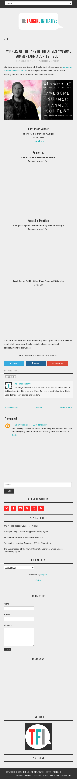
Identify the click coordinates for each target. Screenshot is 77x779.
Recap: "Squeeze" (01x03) (21, 526)
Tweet (14, 363)
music (16, 370)
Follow (38, 580)
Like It (36, 363)
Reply (14, 435)
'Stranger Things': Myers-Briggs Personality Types (26, 531)
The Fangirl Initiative (32, 772)
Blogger (43, 574)
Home (39, 407)
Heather (16, 425)
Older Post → (66, 407)
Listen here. (38, 141)
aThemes (28, 775)
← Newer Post (11, 407)
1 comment (57, 61)
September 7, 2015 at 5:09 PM (33, 425)
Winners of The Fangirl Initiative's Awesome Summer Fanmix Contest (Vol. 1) (38, 53)
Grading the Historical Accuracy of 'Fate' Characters (27, 543)
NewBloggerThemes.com (60, 775)
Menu (6, 39)
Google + (57, 363)
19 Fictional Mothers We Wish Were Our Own (24, 537)
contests (10, 370)
